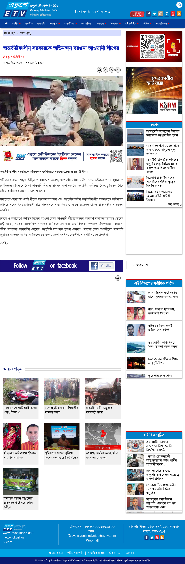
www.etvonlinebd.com (18, 533)
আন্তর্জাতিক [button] (70, 23)
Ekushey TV (139, 265)
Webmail (92, 540)
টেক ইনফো (115, 553)
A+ (118, 69)
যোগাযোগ (131, 553)
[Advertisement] (62, 327)
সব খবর (175, 204)
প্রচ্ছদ (9, 32)
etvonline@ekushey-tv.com (96, 536)
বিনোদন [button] (116, 23)
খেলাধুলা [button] (101, 23)
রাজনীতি (29, 23)
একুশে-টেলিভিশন (71, 560)
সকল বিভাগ (162, 23)
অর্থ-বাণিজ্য (86, 23)
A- (105, 69)
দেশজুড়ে (26, 32)
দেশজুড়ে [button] (54, 23)
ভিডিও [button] (147, 23)
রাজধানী (41, 23)
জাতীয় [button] (16, 23)
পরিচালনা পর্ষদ (75, 553)
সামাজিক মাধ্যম (96, 553)
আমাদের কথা (56, 553)
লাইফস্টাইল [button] (132, 23)
